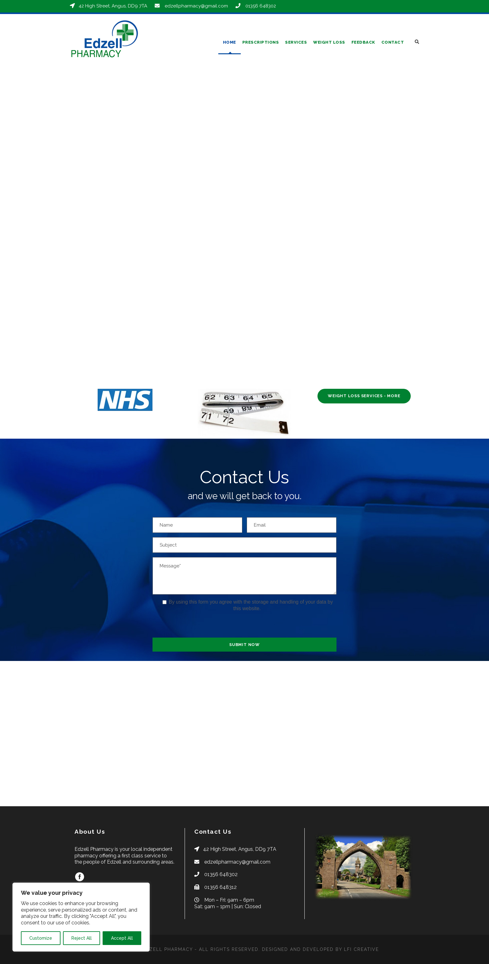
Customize (40, 938)
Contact (392, 42)
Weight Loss (329, 42)
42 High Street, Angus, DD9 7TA (113, 6)
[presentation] (200, 625)
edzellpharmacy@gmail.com (196, 6)
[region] (81, 917)
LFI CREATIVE (361, 949)
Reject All (81, 938)
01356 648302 (260, 6)
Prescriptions (260, 42)
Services (296, 42)
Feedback (363, 42)
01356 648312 (220, 887)
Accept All (122, 938)
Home (229, 42)
